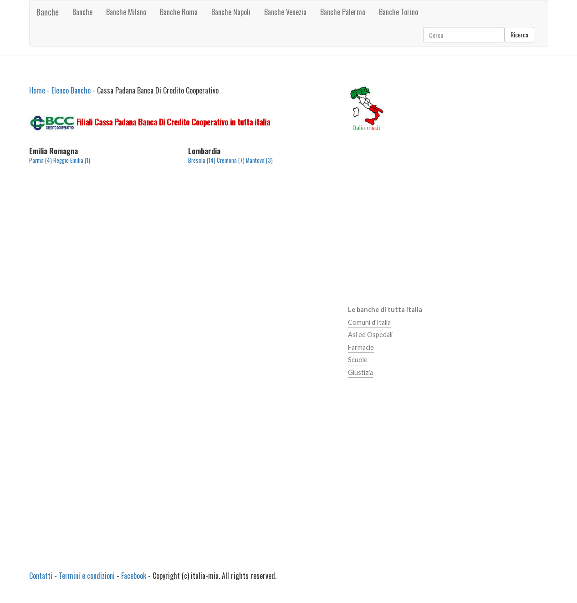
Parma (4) (40, 160)
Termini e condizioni (87, 575)
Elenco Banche (71, 90)
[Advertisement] (181, 249)
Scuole (358, 360)
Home (37, 90)
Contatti (40, 575)
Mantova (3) (259, 160)
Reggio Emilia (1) (71, 160)
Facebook (133, 575)
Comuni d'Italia (369, 322)
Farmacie (361, 347)
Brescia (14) (201, 160)
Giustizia (360, 372)
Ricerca (519, 34)
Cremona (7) (231, 160)
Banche (47, 12)
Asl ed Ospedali (370, 334)
